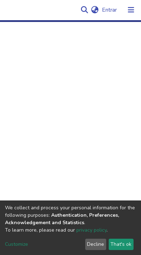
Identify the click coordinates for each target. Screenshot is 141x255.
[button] (95, 10)
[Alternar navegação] (131, 10)
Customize (16, 244)
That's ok (120, 244)
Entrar (110, 10)
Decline (95, 244)
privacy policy (91, 230)
